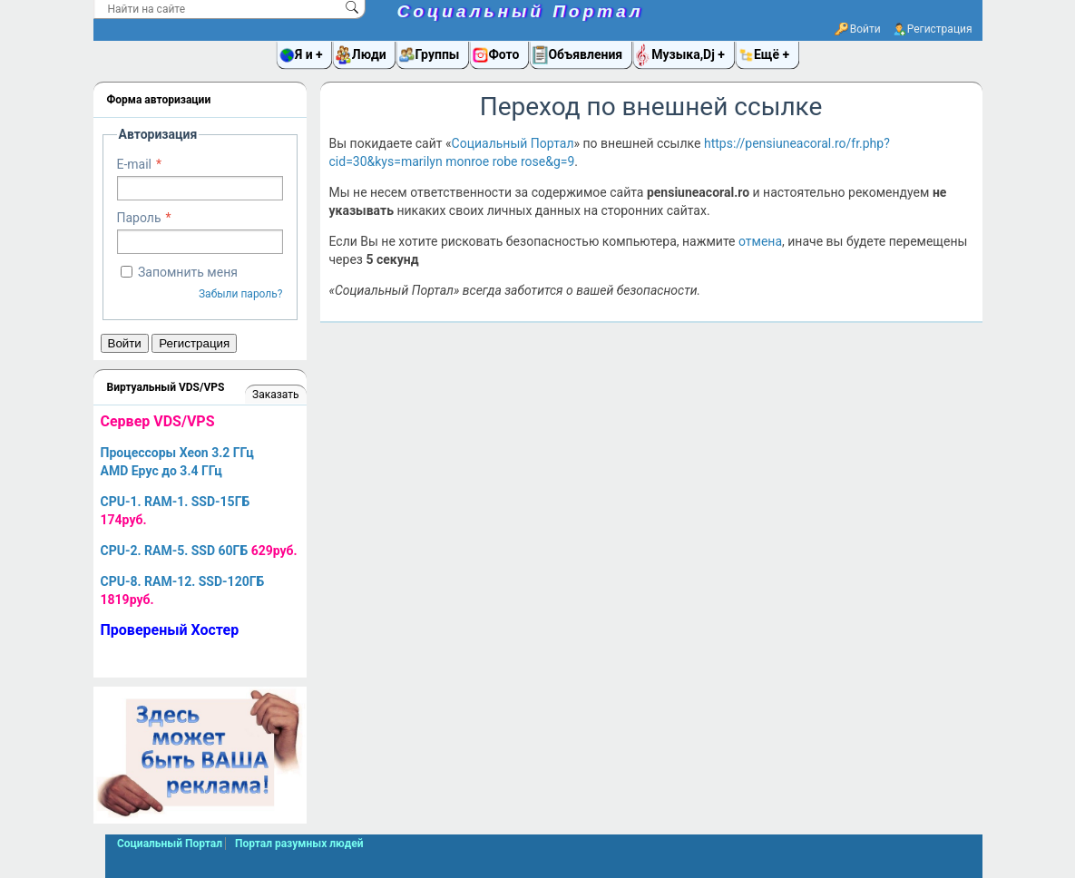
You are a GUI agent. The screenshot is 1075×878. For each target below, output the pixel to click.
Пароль (139, 217)
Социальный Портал (520, 11)
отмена (760, 241)
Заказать (275, 394)
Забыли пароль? (241, 294)
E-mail (134, 164)
